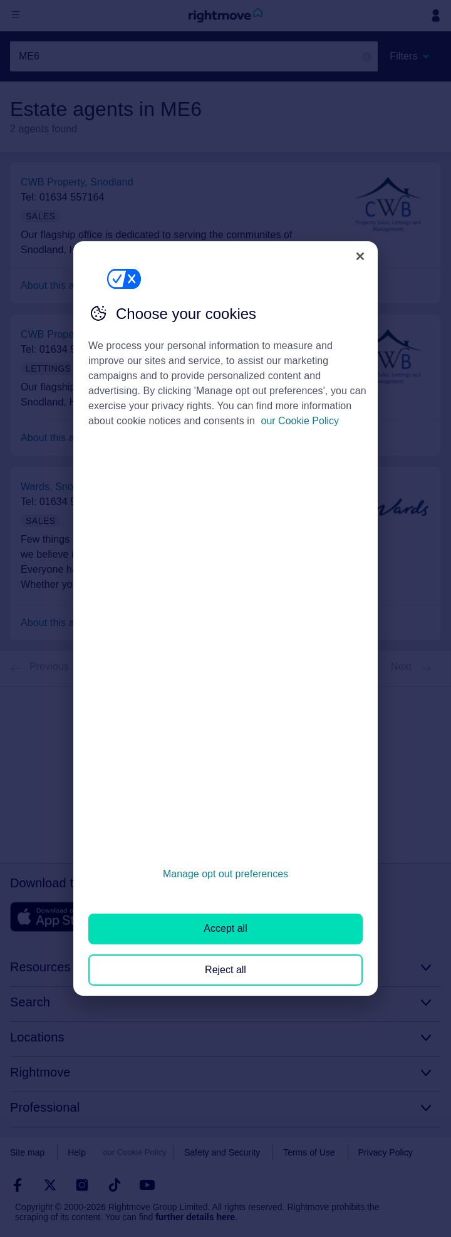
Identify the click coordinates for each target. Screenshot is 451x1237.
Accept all (225, 928)
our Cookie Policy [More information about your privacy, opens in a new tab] (300, 420)
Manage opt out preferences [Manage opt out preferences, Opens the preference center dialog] (225, 874)
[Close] (360, 256)
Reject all (225, 969)
